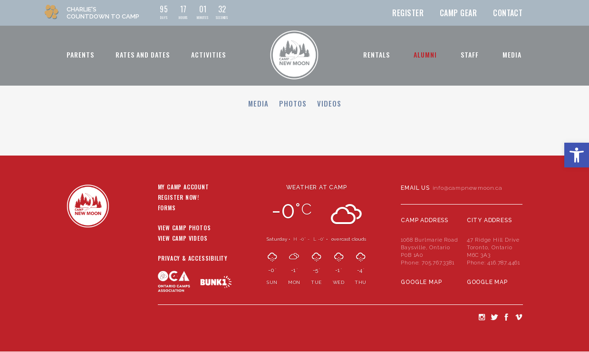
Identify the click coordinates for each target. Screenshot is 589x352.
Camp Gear (458, 13)
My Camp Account (183, 187)
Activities (208, 54)
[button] (576, 155)
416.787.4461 (503, 262)
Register (408, 13)
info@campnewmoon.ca (467, 188)
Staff (470, 54)
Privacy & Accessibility (193, 258)
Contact (507, 13)
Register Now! (178, 198)
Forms (167, 208)
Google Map (421, 282)
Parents (80, 54)
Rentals (376, 54)
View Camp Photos (184, 228)
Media (511, 54)
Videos (329, 103)
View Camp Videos (183, 238)
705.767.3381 (438, 262)
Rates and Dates (143, 54)
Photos (293, 103)
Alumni (425, 54)
